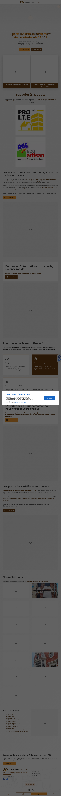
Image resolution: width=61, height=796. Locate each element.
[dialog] (30, 398)
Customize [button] (39, 397)
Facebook (22, 402)
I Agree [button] (49, 398)
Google (17, 402)
